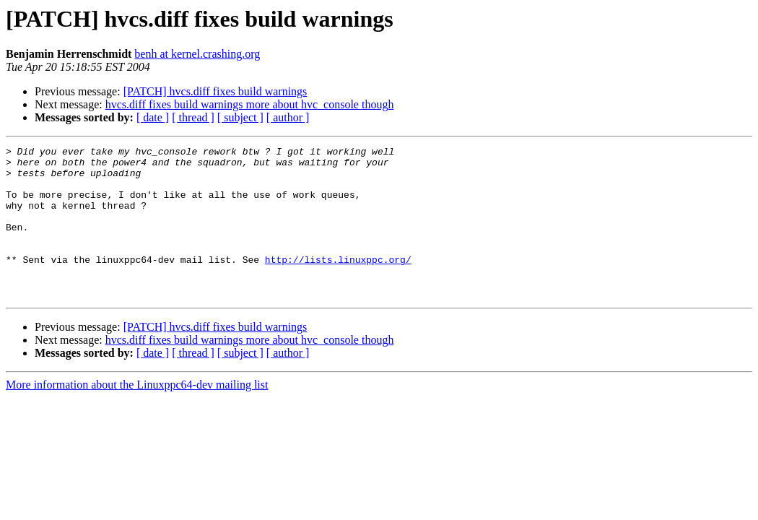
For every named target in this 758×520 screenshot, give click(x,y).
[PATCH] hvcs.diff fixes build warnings (215, 91)
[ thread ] (193, 117)
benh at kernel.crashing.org (197, 54)
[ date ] (152, 117)
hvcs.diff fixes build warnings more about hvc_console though (249, 104)
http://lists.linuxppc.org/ (338, 283)
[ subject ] (240, 117)
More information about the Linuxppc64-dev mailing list (137, 415)
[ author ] (288, 117)
